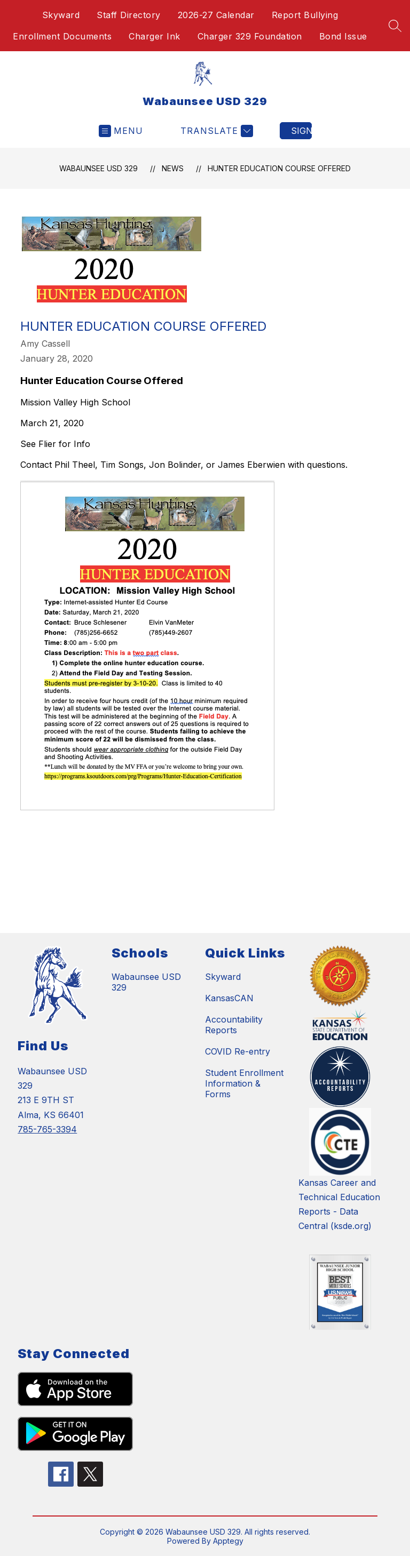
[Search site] (395, 25)
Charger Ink (154, 36)
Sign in (301, 130)
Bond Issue (343, 36)
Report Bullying (305, 15)
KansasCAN (229, 998)
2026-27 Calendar (216, 15)
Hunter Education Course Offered (279, 168)
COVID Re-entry (237, 1051)
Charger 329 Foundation (250, 36)
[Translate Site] (215, 131)
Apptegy (228, 1540)
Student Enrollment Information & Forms (244, 1083)
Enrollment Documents (62, 36)
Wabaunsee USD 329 (98, 168)
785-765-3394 (47, 1129)
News (173, 168)
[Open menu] (121, 131)
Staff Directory (129, 15)
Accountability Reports (234, 1024)
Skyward (61, 15)
